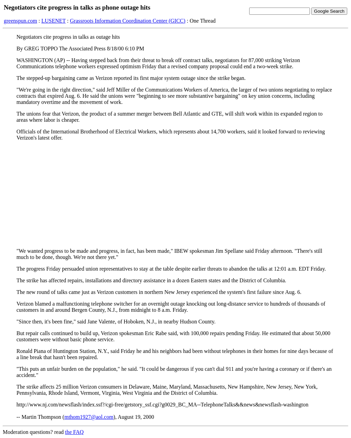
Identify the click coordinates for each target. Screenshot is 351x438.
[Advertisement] (175, 194)
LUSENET (53, 21)
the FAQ (74, 432)
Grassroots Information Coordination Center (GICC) (127, 21)
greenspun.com (20, 21)
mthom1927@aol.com (88, 417)
